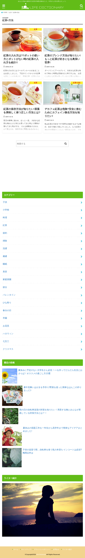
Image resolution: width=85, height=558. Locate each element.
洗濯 (5, 248)
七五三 (6, 341)
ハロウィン (8, 333)
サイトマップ (26, 549)
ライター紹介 (67, 549)
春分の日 (7, 310)
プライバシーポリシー (42, 549)
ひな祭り (7, 302)
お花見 (6, 326)
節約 (5, 233)
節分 (5, 287)
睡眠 (5, 264)
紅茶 (5, 225)
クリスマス (8, 349)
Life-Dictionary (41, 554)
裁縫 (5, 256)
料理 (5, 217)
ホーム (15, 549)
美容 (5, 271)
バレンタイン (9, 295)
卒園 (5, 318)
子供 (5, 202)
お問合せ (56, 549)
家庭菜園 (7, 279)
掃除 (5, 241)
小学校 (6, 210)
